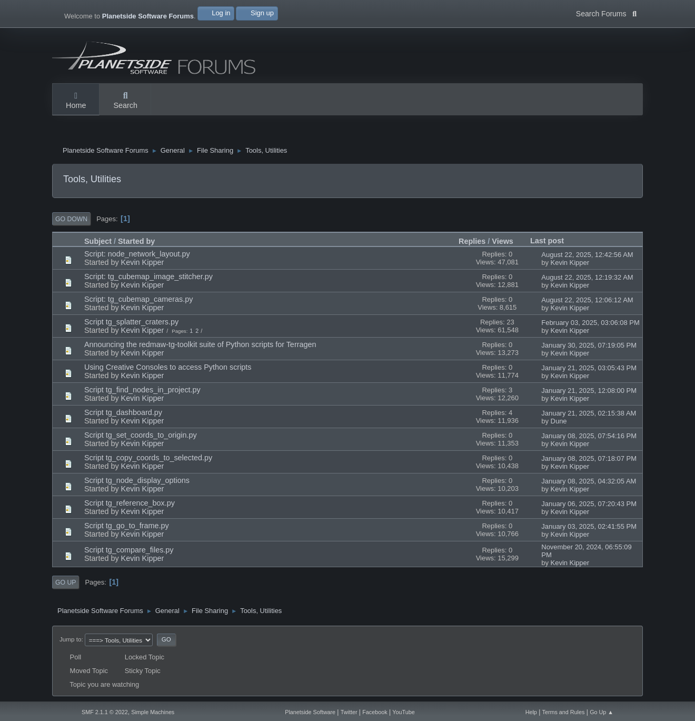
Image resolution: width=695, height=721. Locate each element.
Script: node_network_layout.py (137, 254)
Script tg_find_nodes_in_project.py (142, 390)
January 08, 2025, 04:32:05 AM (588, 481)
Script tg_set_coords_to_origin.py (140, 435)
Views (502, 241)
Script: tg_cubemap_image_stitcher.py (148, 276)
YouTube (403, 712)
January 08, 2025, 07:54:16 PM (589, 436)
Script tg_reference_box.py (129, 503)
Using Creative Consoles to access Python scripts (168, 367)
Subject (98, 241)
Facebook (374, 712)
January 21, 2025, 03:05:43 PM (589, 368)
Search (125, 101)
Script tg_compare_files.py (129, 550)
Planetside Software (310, 712)
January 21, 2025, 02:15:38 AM (588, 413)
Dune (559, 421)
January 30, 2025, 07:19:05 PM (589, 345)
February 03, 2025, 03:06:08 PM (590, 323)
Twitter (349, 712)
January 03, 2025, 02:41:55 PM (589, 526)
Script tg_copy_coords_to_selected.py (148, 457)
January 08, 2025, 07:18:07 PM (589, 458)
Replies (472, 241)
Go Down (71, 219)
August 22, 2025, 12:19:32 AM (587, 277)
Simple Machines (152, 712)
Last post (551, 240)
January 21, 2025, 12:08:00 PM (589, 390)
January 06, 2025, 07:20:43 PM (589, 504)
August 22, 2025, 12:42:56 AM (587, 255)
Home (76, 101)
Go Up (65, 582)
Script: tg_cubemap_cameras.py (138, 299)
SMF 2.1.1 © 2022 (105, 712)
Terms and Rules (563, 712)
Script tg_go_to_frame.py (126, 525)
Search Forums (606, 12)
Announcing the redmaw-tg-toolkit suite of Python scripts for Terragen (200, 344)
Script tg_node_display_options (137, 480)
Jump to (70, 639)
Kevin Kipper (142, 262)
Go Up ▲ (601, 712)
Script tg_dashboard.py (123, 412)
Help (531, 712)
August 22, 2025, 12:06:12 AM (587, 300)
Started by (136, 241)
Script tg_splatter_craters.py (131, 322)
